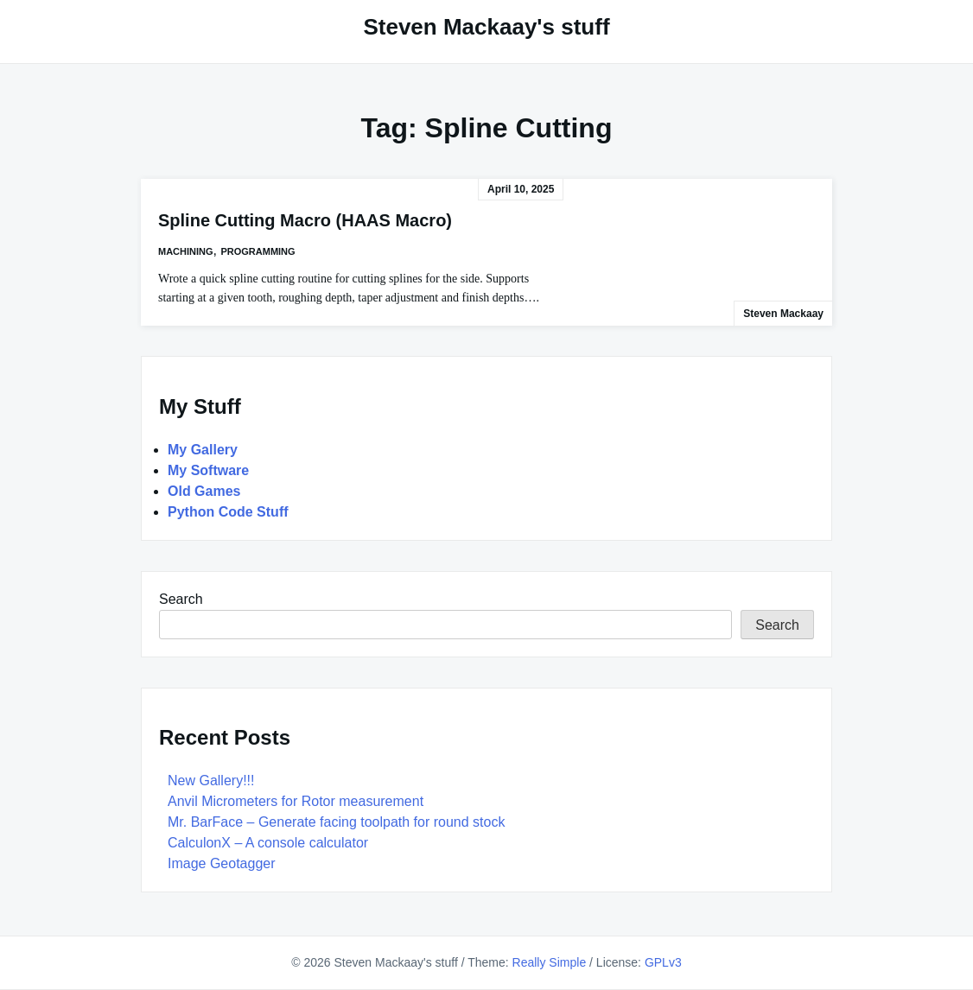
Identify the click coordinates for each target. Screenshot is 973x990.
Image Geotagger (222, 863)
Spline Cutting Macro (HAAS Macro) (305, 220)
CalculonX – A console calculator (268, 842)
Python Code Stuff (228, 512)
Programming (257, 251)
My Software (208, 470)
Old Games (204, 491)
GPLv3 (663, 962)
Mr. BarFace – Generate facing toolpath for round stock (336, 822)
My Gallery (203, 449)
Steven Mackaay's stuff (486, 27)
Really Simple (549, 962)
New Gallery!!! (211, 780)
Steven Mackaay (783, 314)
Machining (185, 251)
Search (181, 599)
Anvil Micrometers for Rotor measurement (295, 801)
